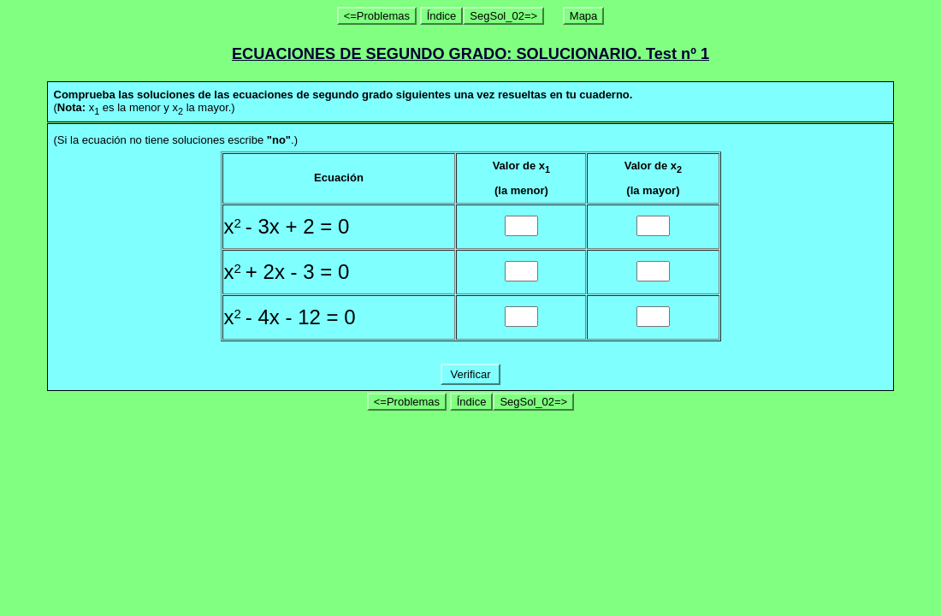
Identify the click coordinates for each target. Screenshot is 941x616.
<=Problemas (377, 15)
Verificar (470, 374)
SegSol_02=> (503, 15)
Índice (442, 15)
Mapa (584, 15)
